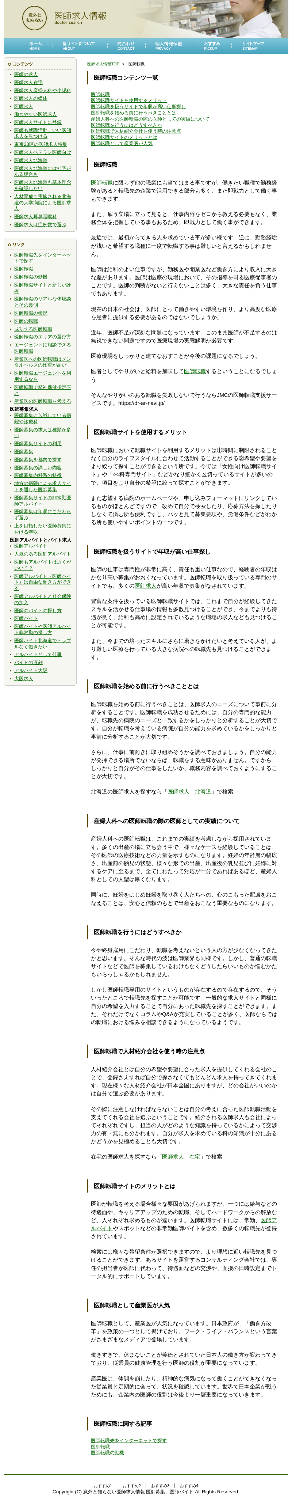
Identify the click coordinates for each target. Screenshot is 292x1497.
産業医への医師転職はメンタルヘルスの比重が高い (42, 362)
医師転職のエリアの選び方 (42, 337)
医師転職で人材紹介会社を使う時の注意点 (136, 131)
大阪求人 (23, 678)
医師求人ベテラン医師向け (42, 152)
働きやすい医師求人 (35, 114)
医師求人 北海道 (189, 792)
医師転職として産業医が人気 (122, 143)
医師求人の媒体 (30, 98)
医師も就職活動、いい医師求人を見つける (42, 133)
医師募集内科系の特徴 (38, 475)
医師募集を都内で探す (38, 459)
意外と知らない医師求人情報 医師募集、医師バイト (138, 1491)
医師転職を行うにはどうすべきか (126, 125)
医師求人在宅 (28, 82)
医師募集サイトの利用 (38, 443)
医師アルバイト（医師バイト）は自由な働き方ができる (42, 582)
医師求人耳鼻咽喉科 (35, 216)
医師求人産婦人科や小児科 (42, 90)
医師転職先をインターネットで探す (129, 1440)
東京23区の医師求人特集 (40, 144)
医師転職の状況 (30, 313)
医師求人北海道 (30, 160)
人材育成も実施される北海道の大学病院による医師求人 (42, 203)
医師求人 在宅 (181, 1157)
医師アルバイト (30, 546)
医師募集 (23, 451)
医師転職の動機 (30, 277)
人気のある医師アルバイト (42, 554)
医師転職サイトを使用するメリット (129, 100)
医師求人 (23, 106)
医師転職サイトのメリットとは (124, 137)
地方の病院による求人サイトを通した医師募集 (42, 486)
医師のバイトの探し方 (38, 610)
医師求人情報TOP (103, 64)
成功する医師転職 (33, 329)
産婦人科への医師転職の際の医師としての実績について (150, 119)
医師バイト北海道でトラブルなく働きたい (42, 643)
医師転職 (23, 269)
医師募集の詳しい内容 (38, 467)
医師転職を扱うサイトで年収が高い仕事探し (138, 106)
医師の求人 (26, 74)
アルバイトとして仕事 (38, 654)
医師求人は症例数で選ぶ (40, 224)
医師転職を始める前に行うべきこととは (133, 112)
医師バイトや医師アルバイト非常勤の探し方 (42, 629)
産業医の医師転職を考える (42, 401)
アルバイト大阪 (30, 670)
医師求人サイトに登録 (38, 122)
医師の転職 (26, 321)
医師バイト (26, 618)
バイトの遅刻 (28, 662)
